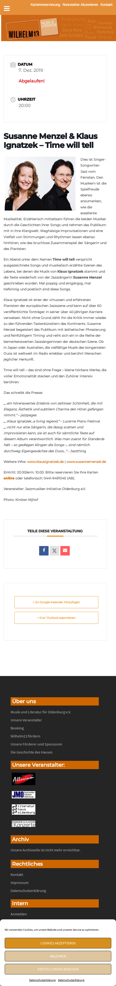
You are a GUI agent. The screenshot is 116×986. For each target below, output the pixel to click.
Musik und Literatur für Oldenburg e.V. (41, 712)
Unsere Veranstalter (26, 720)
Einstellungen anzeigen (58, 969)
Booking (17, 728)
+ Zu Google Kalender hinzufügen (56, 602)
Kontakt (106, 5)
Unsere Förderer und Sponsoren (36, 744)
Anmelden (19, 914)
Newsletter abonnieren (80, 5)
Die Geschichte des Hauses (32, 752)
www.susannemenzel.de (86, 462)
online (9, 478)
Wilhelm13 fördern (25, 736)
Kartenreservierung (45, 5)
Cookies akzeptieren (58, 943)
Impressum (20, 882)
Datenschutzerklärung (42, 980)
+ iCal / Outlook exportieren (56, 618)
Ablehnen (58, 956)
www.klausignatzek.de (45, 462)
